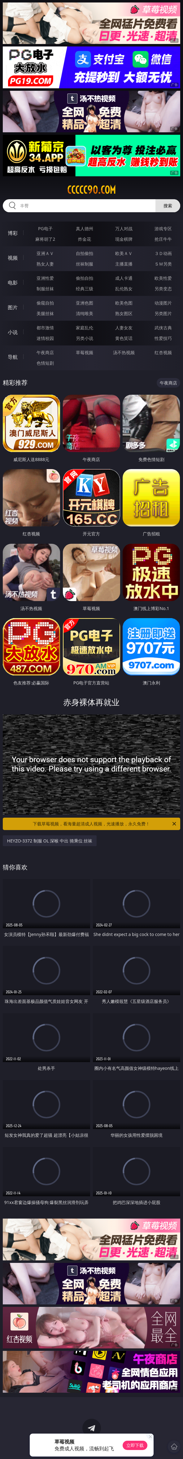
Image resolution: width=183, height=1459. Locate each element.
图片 (13, 307)
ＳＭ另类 (163, 264)
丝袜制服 (84, 264)
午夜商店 (45, 352)
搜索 (167, 206)
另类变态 (163, 289)
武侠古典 (163, 328)
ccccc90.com (91, 190)
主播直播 (124, 264)
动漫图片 (163, 303)
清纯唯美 (84, 313)
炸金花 (84, 239)
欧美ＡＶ (124, 253)
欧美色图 (124, 303)
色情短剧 (45, 363)
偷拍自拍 (84, 278)
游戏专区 (163, 228)
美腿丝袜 (45, 313)
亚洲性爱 (45, 278)
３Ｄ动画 (163, 253)
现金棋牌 (124, 239)
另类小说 (84, 338)
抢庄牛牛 (163, 239)
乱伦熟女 (124, 289)
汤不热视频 (124, 352)
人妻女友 (124, 328)
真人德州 (84, 228)
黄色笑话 (124, 338)
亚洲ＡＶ (45, 253)
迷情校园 (45, 338)
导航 (13, 357)
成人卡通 (124, 278)
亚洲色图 (84, 303)
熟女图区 (124, 313)
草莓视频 (84, 352)
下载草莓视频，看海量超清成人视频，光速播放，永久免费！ (105, 824)
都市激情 (45, 328)
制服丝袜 (45, 289)
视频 (13, 257)
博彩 (13, 233)
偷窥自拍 (45, 303)
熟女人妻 (45, 264)
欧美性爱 (163, 278)
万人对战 (124, 228)
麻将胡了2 (45, 239)
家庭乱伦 (84, 328)
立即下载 (135, 1445)
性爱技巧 (163, 338)
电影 (13, 282)
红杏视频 (163, 352)
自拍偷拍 (84, 253)
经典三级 (84, 289)
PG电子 (45, 228)
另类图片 (163, 313)
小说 (13, 332)
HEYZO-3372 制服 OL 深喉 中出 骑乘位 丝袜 (50, 841)
